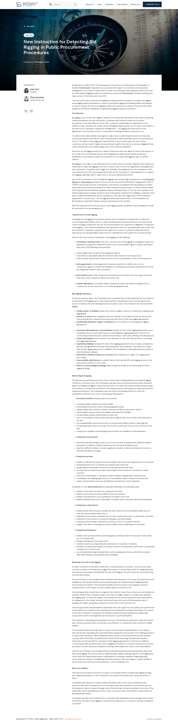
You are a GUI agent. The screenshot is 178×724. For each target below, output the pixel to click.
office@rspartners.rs (73, 719)
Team (99, 4)
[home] (26, 4)
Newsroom (135, 4)
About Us (90, 4)
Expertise (109, 4)
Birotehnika (87, 182)
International (122, 4)
